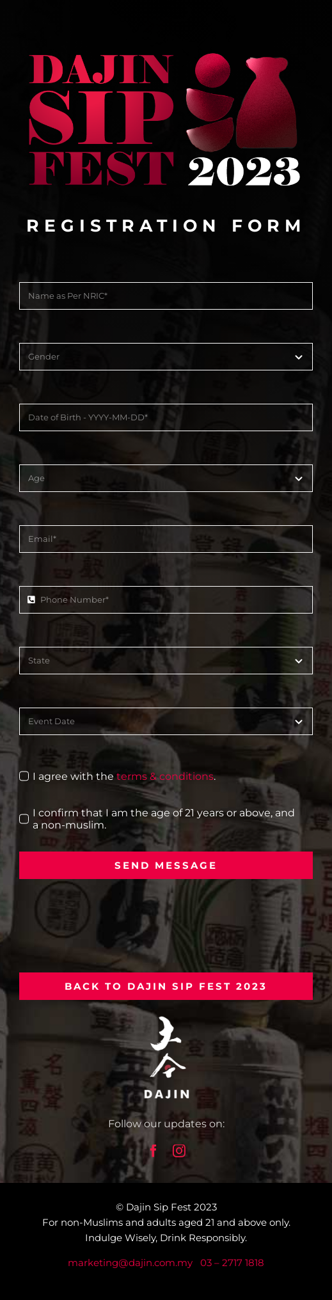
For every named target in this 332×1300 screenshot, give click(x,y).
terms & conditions (165, 776)
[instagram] (179, 1151)
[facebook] (153, 1151)
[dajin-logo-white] (166, 1017)
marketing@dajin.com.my (130, 1262)
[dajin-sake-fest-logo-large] (166, 52)
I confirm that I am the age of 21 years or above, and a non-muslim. (164, 819)
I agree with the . (124, 776)
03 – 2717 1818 (232, 1262)
